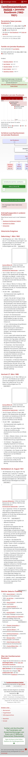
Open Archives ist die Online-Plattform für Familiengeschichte (14, 741)
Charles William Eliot (12, 646)
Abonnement (6, 710)
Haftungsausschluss (8, 715)
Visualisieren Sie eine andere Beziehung (13, 200)
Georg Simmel (11, 594)
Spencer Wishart (11, 629)
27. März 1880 (19, 52)
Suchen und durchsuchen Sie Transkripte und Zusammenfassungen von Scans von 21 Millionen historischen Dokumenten (14, 732)
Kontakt (5, 721)
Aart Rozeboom (14, 32)
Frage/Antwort (7, 713)
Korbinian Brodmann (12, 633)
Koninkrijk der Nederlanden (10, 270)
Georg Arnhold (11, 602)
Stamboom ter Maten (9, 223)
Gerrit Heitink (7, 69)
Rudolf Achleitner (11, 606)
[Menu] (24, 1)
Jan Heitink (16, 49)
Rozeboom (19, 668)
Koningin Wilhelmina (8, 501)
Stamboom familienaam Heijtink (12, 221)
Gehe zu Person (14, 186)
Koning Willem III (7, 265)
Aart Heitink (6, 64)
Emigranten (6, 226)
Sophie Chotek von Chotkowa (15, 616)
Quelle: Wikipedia (15, 291)
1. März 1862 (17, 26)
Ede (23, 26)
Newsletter (6, 718)
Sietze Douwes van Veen (13, 642)
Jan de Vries (10, 598)
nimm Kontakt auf (17, 686)
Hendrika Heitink (8, 62)
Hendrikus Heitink (8, 71)
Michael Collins (11, 638)
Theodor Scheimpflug (13, 625)
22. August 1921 (19, 28)
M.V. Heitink (22, 684)
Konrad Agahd (11, 612)
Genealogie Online (8, 2)
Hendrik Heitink (7, 66)
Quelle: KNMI (20, 246)
